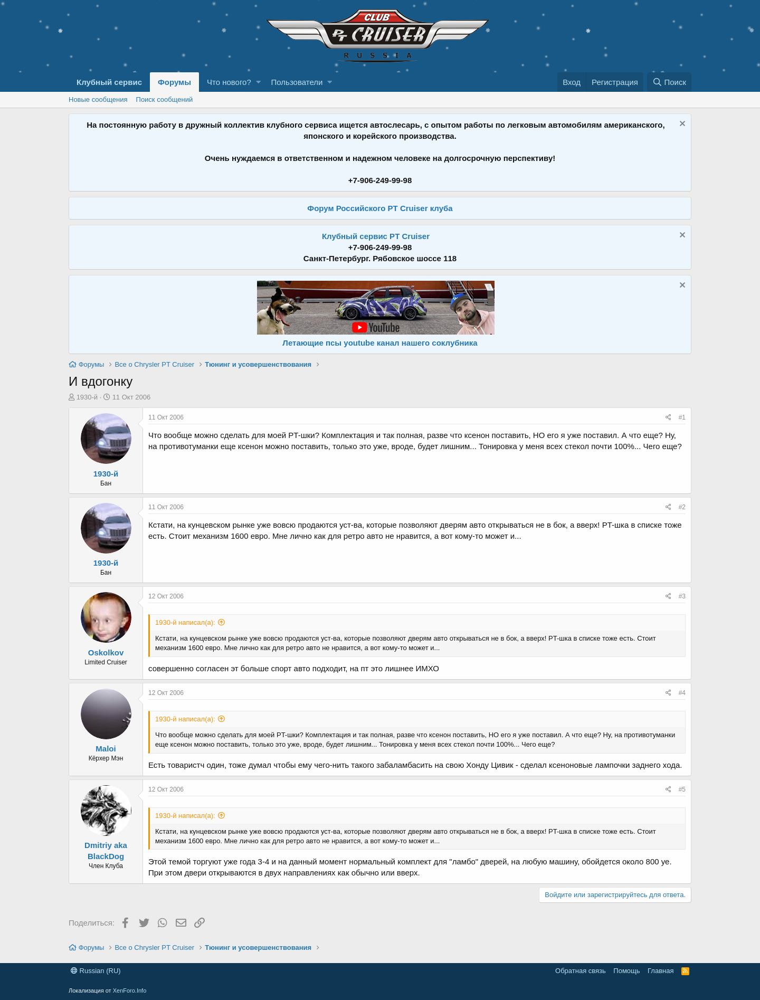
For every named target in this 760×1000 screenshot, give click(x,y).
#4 (682, 693)
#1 (682, 417)
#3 (682, 596)
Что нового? (229, 82)
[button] (258, 82)
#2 (682, 507)
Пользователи (297, 82)
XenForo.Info (130, 990)
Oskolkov (106, 652)
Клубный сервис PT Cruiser (376, 236)
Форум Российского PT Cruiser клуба (379, 208)
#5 (682, 789)
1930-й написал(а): (185, 622)
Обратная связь (580, 971)
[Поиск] (669, 82)
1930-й (87, 397)
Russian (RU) (96, 971)
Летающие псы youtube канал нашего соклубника (379, 342)
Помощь (626, 971)
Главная (660, 971)
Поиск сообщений (164, 99)
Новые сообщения (98, 99)
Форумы (174, 82)
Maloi (106, 748)
